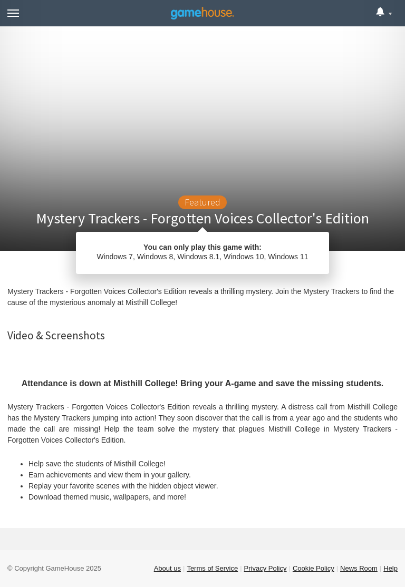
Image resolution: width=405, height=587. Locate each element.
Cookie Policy (313, 568)
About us (167, 568)
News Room (359, 568)
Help (390, 568)
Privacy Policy (265, 568)
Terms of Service (212, 568)
